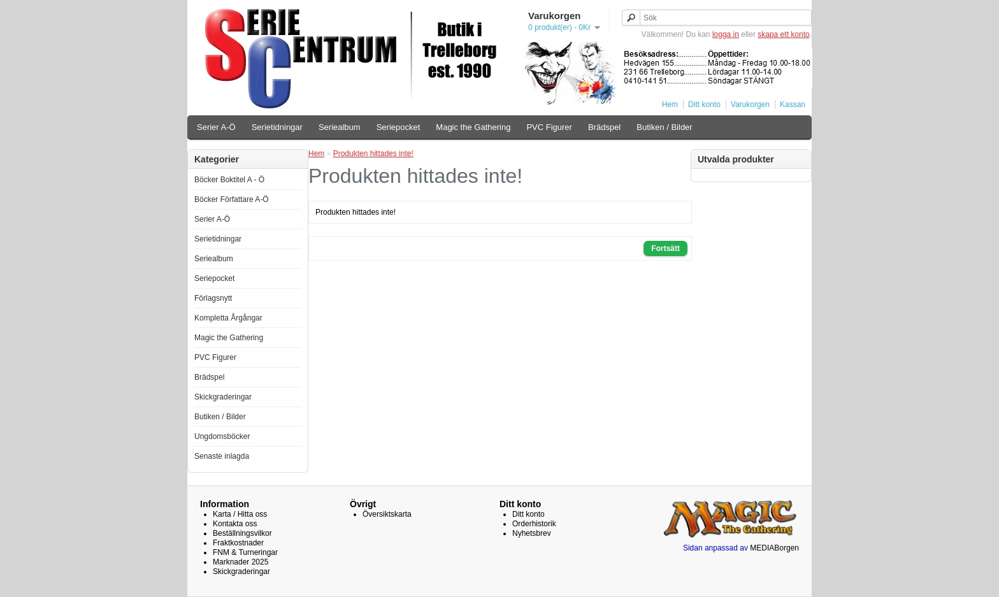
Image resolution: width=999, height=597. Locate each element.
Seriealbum (340, 127)
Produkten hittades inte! (373, 153)
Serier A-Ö (216, 127)
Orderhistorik (534, 523)
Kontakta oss (235, 523)
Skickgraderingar (223, 396)
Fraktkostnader (238, 542)
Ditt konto (704, 104)
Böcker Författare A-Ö (231, 199)
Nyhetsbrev (531, 533)
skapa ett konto (783, 34)
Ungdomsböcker (222, 436)
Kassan (792, 104)
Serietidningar (277, 127)
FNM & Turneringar (245, 552)
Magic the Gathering (473, 127)
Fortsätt (665, 248)
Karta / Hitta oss (240, 514)
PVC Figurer (549, 127)
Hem (670, 104)
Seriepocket (398, 127)
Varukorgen (750, 104)
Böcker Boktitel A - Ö (229, 179)
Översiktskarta (387, 514)
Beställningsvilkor (242, 533)
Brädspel (604, 127)
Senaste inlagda (221, 456)
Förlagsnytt (213, 298)
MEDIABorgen (774, 547)
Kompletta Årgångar (228, 317)
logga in (725, 34)
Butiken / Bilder (664, 127)
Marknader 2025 (240, 561)
